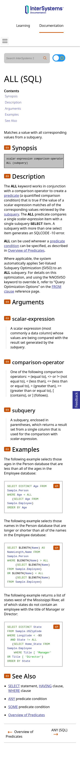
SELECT (14, 686)
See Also (11, 120)
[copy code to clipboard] (56, 486)
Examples (12, 114)
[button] (7, 147)
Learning (23, 25)
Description (13, 102)
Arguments (13, 108)
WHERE (14, 690)
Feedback (76, 399)
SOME (13, 706)
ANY (11, 698)
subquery (11, 214)
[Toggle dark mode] (58, 58)
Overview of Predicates (26, 250)
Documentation (51, 25)
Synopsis (11, 96)
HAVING (45, 686)
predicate (11, 195)
